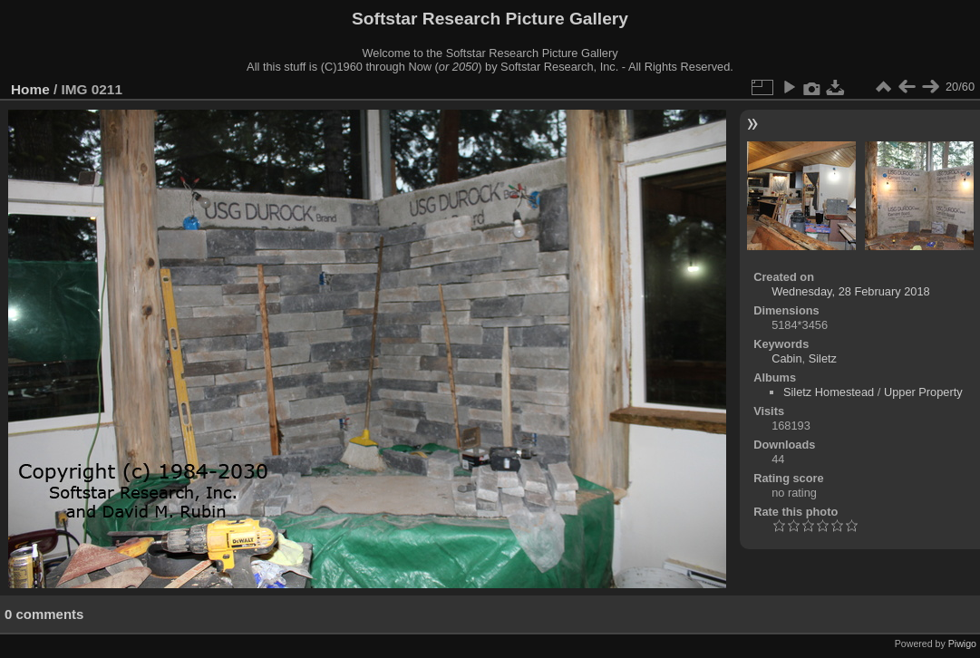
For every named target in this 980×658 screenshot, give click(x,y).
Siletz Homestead (828, 392)
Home (30, 89)
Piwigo (962, 643)
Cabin (786, 358)
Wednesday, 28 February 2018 (850, 291)
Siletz (823, 358)
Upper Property (923, 392)
